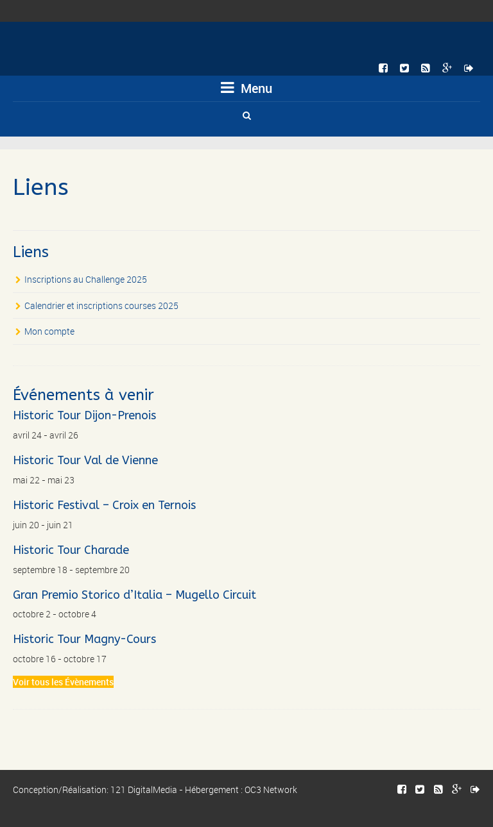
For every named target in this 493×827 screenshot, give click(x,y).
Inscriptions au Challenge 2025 (85, 279)
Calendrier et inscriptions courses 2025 (101, 305)
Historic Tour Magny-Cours (84, 639)
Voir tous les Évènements (63, 682)
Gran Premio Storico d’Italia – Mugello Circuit (134, 595)
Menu (246, 88)
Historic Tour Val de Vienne (85, 460)
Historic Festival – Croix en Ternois (104, 505)
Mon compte (49, 331)
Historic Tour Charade (71, 550)
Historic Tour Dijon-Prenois (84, 415)
